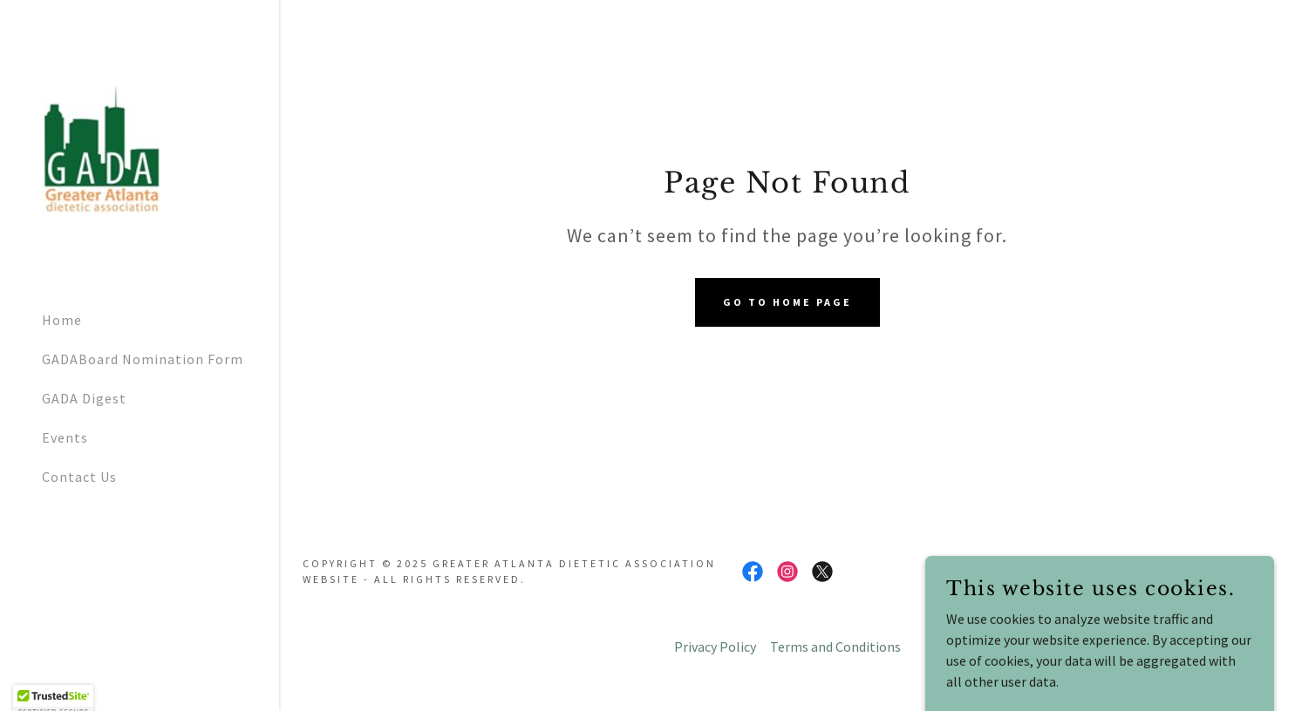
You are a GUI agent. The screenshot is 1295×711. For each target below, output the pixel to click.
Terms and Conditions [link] (835, 646)
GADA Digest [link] (84, 398)
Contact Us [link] (79, 476)
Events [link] (65, 437)
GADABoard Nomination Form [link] (142, 359)
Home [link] (62, 319)
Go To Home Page (787, 301)
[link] (101, 146)
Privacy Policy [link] (715, 646)
